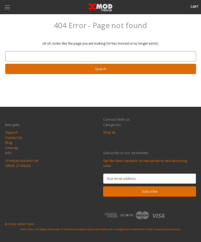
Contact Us (14, 138)
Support (11, 132)
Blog (8, 143)
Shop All (109, 132)
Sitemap (11, 148)
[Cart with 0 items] (194, 7)
